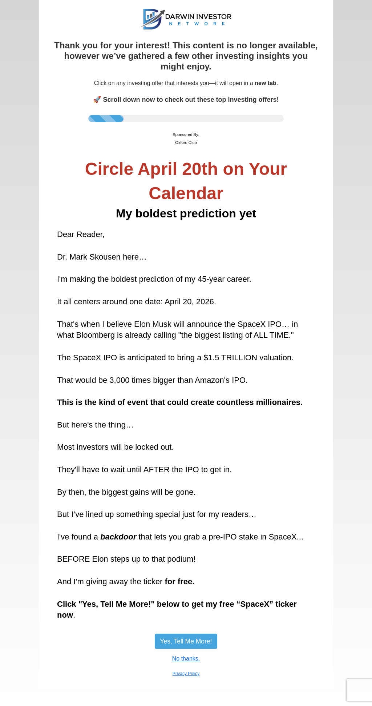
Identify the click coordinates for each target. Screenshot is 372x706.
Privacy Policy (186, 673)
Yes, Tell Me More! (186, 641)
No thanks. (186, 658)
